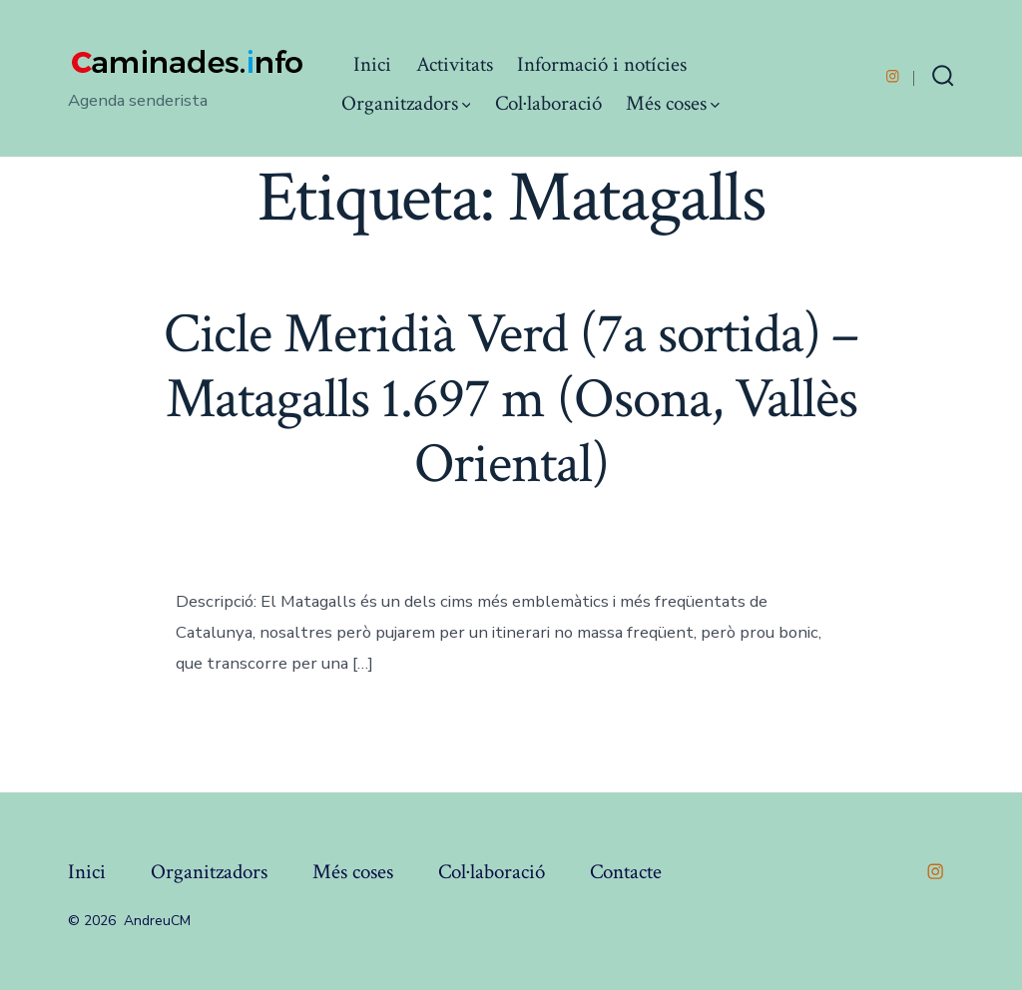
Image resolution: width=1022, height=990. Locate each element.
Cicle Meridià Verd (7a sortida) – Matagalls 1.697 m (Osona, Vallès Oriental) (511, 399)
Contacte (626, 871)
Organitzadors (406, 103)
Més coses (673, 103)
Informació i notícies (602, 64)
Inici (372, 64)
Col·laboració (548, 103)
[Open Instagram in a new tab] (892, 76)
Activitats (454, 64)
